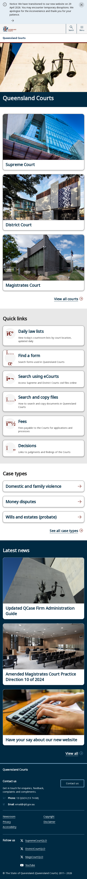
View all (72, 753)
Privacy (7, 821)
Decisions (27, 445)
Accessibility (9, 826)
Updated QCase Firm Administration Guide (40, 610)
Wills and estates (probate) (31, 517)
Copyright (49, 816)
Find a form (29, 355)
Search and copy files (38, 397)
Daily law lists (31, 331)
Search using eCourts (38, 376)
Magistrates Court (23, 285)
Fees (22, 421)
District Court (19, 225)
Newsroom (9, 816)
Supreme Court (20, 164)
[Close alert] (81, 5)
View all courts (66, 299)
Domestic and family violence (33, 486)
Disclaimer (49, 821)
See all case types (64, 530)
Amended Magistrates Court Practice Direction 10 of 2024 (41, 676)
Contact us (72, 783)
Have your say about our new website (41, 739)
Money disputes (21, 501)
